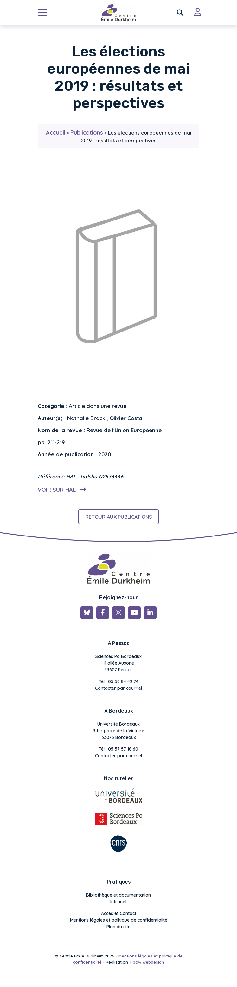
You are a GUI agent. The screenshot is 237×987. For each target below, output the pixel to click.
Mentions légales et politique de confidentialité (118, 920)
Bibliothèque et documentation (118, 895)
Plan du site (118, 927)
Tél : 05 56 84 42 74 (118, 681)
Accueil (55, 132)
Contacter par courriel (118, 688)
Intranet (118, 902)
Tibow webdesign (146, 961)
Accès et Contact (118, 913)
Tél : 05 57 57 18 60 (118, 749)
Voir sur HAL (61, 489)
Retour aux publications (118, 517)
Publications (86, 132)
